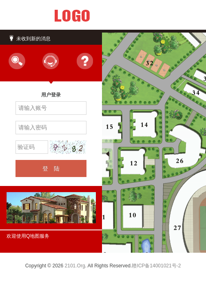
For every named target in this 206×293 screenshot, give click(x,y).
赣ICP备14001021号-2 (156, 266)
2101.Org (75, 266)
